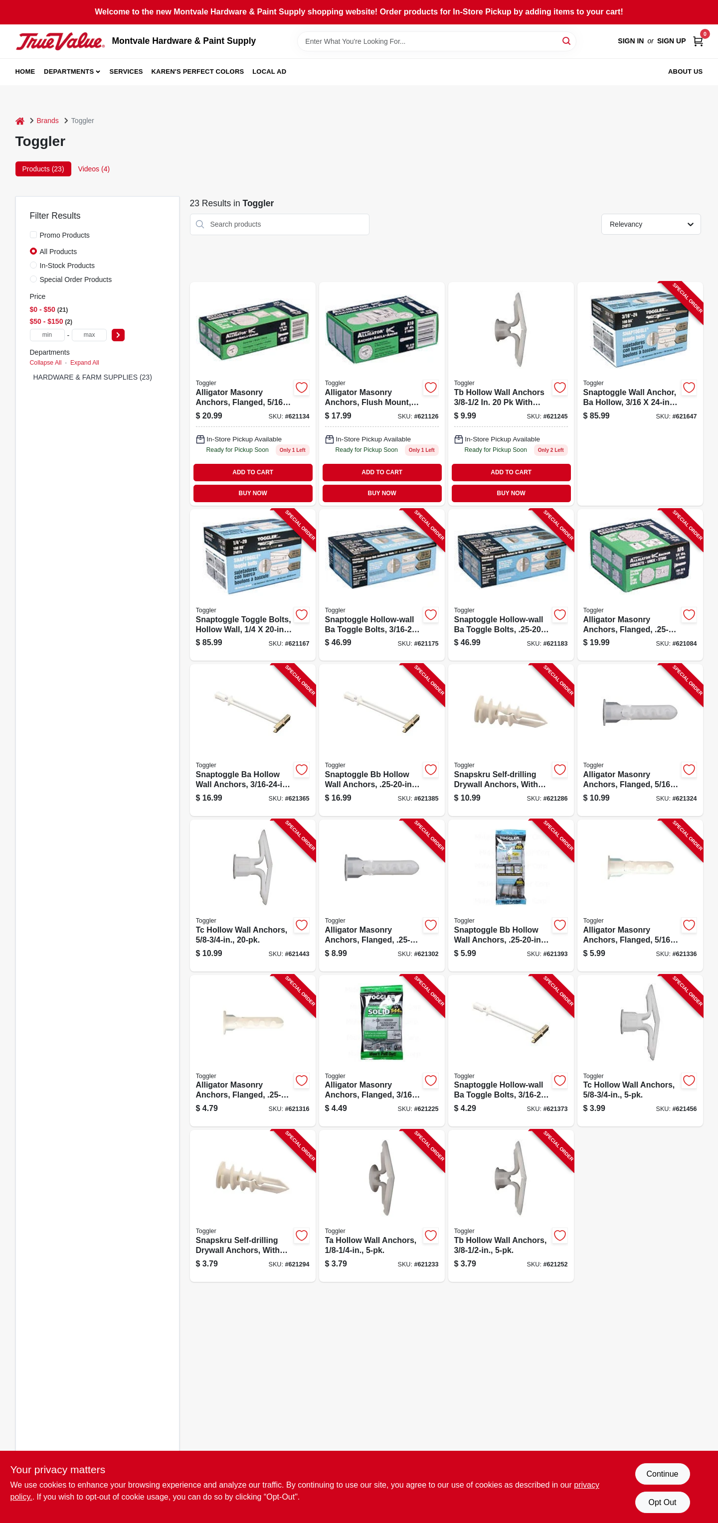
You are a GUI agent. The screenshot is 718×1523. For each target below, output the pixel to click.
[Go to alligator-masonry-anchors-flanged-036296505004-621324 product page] (640, 740)
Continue (662, 1474)
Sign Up (671, 41)
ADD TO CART (252, 472)
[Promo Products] (33, 234)
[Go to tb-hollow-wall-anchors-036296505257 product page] (511, 394)
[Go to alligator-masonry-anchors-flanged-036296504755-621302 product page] (382, 895)
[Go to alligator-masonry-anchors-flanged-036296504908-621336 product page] (640, 895)
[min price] (47, 335)
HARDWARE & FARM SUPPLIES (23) (92, 377)
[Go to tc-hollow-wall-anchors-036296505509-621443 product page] (253, 895)
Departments (69, 71)
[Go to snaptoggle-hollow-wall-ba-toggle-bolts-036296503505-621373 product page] (511, 1051)
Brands (48, 121)
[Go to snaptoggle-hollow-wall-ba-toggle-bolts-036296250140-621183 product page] (511, 585)
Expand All (84, 362)
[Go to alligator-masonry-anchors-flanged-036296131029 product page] (253, 394)
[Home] (19, 121)
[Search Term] (436, 41)
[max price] (89, 335)
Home (25, 71)
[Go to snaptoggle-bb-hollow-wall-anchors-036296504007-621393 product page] (511, 895)
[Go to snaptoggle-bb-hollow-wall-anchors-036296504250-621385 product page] (382, 740)
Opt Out (662, 1502)
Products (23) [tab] (43, 169)
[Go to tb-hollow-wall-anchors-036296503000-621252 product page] (511, 1206)
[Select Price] (118, 335)
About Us (685, 71)
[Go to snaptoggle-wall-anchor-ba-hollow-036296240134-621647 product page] (640, 394)
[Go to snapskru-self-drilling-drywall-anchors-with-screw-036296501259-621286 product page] (511, 740)
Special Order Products (76, 279)
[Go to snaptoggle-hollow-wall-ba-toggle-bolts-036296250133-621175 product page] (382, 585)
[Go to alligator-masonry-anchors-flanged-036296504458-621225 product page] (382, 1051)
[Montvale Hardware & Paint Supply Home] (60, 41)
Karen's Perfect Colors (198, 71)
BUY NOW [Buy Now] (253, 493)
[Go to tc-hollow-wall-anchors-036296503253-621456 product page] (640, 1051)
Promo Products (65, 235)
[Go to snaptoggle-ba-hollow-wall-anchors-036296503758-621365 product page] (253, 740)
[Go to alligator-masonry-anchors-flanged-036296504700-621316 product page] (253, 1051)
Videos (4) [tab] (94, 169)
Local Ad (269, 71)
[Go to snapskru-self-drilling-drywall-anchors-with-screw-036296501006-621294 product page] (253, 1206)
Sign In (631, 41)
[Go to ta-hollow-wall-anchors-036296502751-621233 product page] (382, 1206)
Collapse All (46, 362)
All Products (58, 251)
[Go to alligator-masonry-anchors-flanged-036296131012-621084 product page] (640, 585)
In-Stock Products (67, 265)
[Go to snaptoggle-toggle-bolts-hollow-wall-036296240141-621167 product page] (253, 585)
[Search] (567, 40)
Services (126, 71)
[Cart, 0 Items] (698, 41)
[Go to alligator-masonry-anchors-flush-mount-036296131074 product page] (382, 394)
